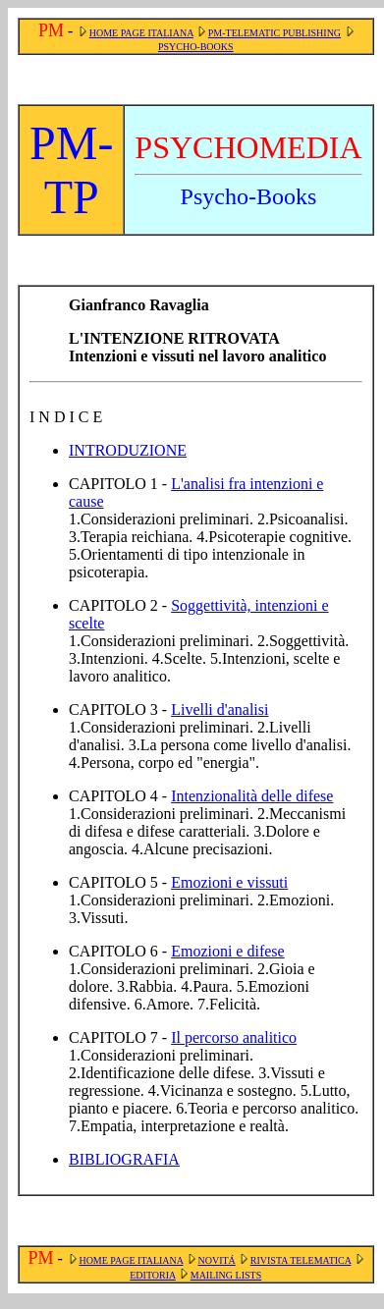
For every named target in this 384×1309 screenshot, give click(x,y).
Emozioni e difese (228, 951)
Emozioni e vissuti (229, 882)
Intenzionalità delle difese (252, 796)
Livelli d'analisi (219, 709)
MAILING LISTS (226, 1275)
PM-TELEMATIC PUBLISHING (274, 32)
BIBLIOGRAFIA (124, 1159)
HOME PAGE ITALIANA (141, 32)
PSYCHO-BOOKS (196, 46)
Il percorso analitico (234, 1037)
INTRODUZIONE (128, 450)
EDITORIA (152, 1275)
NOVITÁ (216, 1260)
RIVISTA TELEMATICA (301, 1260)
